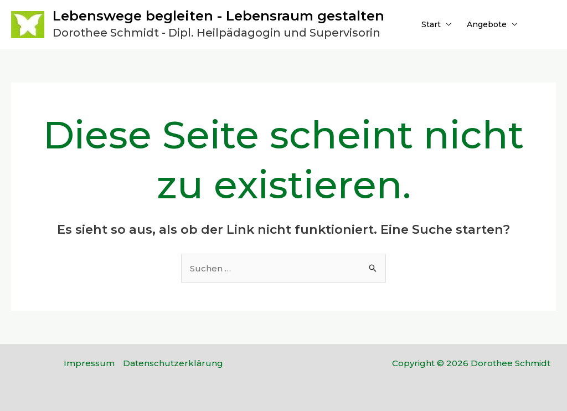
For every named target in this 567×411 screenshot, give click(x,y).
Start (431, 24)
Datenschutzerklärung (173, 363)
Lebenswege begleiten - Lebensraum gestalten (218, 16)
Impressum (89, 363)
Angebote (487, 24)
